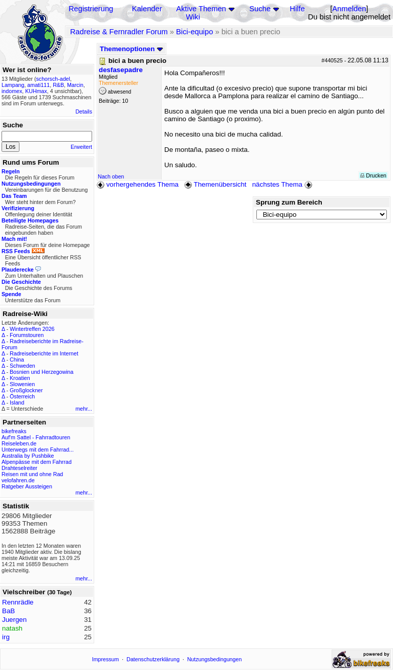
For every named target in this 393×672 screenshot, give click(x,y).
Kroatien (20, 378)
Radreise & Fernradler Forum (119, 32)
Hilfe (297, 9)
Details (83, 111)
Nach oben (111, 176)
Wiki (193, 17)
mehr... (83, 409)
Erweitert (81, 147)
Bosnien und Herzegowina (41, 372)
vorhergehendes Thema (138, 184)
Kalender (147, 9)
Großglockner (26, 390)
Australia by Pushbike (28, 456)
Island (17, 402)
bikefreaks (14, 431)
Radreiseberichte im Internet (44, 353)
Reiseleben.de (19, 443)
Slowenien (22, 384)
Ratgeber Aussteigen (27, 486)
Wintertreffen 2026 (32, 329)
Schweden (22, 366)
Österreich (22, 396)
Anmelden (349, 9)
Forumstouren (26, 335)
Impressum (105, 659)
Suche (260, 9)
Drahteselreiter (19, 468)
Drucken (373, 175)
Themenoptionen (131, 49)
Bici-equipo (194, 32)
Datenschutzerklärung (153, 659)
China (17, 359)
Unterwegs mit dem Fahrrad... (38, 449)
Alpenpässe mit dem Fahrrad (37, 462)
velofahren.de (18, 480)
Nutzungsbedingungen (214, 659)
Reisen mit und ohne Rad (32, 474)
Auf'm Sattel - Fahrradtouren (36, 437)
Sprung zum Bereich (289, 202)
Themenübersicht (215, 184)
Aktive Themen (201, 9)
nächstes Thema (283, 184)
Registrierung (91, 9)
